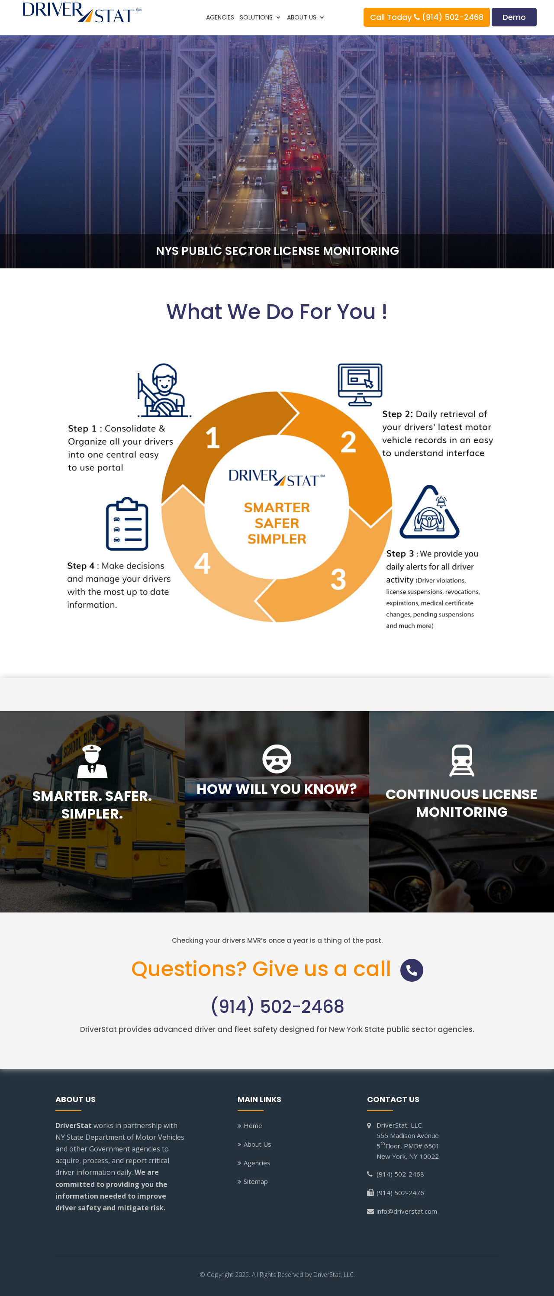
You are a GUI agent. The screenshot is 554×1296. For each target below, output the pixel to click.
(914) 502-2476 (400, 1192)
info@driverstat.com (407, 1211)
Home (253, 1125)
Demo (514, 17)
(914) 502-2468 (277, 1007)
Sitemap (256, 1181)
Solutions (256, 18)
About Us (301, 18)
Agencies (220, 18)
